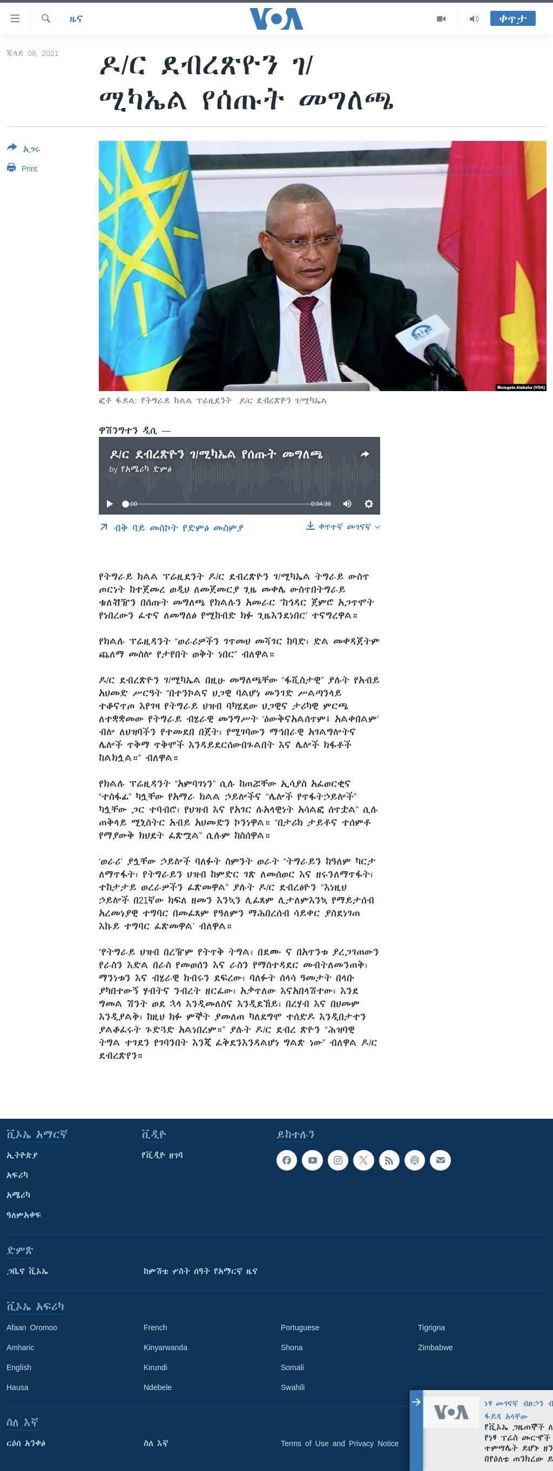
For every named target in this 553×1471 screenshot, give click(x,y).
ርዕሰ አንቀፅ (25, 1443)
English (18, 1367)
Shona (291, 1347)
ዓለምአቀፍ (24, 1215)
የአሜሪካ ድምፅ (146, 469)
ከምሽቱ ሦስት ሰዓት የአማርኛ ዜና (201, 1271)
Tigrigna (431, 1327)
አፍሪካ (17, 1175)
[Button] (24, 150)
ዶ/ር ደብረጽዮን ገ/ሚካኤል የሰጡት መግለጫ (216, 454)
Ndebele (158, 1387)
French (155, 1327)
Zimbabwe (435, 1347)
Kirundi (155, 1367)
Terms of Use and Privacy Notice (340, 1443)
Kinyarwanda (165, 1347)
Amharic (20, 1347)
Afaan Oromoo (31, 1327)
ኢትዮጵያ (22, 1155)
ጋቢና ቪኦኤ (27, 1271)
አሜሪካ (18, 1195)
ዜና (76, 18)
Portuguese (300, 1327)
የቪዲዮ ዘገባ (162, 1155)
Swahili (293, 1387)
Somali (292, 1367)
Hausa (17, 1387)
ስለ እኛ (156, 1443)
